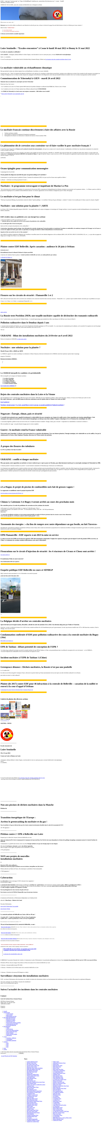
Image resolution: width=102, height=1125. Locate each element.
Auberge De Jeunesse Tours (59, 1063)
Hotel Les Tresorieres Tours (59, 1083)
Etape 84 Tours (30, 1097)
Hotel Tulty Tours (31, 1107)
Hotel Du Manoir (57, 1089)
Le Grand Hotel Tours (58, 1071)
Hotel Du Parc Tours (57, 1065)
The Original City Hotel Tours (34, 1092)
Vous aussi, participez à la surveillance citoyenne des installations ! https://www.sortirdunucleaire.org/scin (16, 982)
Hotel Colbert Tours (57, 1108)
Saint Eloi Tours (56, 1093)
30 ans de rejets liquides (6, 932)
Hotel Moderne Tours (32, 1089)
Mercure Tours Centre (32, 1066)
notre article (3, 906)
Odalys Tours (56, 1061)
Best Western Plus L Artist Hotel (34, 1091)
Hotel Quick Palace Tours (33, 1087)
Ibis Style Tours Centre (32, 1111)
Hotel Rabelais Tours (58, 1107)
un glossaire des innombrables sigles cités (12, 954)
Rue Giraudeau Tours (58, 1091)
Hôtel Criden (30, 1106)
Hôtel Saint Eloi (56, 1087)
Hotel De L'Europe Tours (58, 1112)
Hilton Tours (30, 1073)
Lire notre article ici (5, 554)
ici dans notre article (21, 339)
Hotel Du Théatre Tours (32, 1098)
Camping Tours (30, 1085)
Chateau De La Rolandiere (59, 1070)
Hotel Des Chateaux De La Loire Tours (36, 1082)
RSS (11, 1056)
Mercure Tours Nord (31, 1063)
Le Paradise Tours (57, 1098)
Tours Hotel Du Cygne (58, 1078)
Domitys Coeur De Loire (58, 1082)
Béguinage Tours (57, 1094)
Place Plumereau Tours (32, 1100)
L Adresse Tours (56, 1103)
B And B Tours (56, 1097)
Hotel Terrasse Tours (57, 1075)
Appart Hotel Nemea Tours (59, 1073)
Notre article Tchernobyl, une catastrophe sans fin (12, 93)
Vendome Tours (56, 1074)
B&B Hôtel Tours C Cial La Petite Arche (62, 1117)
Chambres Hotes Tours (32, 1105)
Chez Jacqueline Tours (58, 1110)
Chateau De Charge (57, 1120)
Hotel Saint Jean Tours (58, 1069)
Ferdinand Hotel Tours (32, 1116)
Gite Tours (29, 1117)
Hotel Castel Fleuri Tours (32, 1110)
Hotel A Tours (56, 1068)
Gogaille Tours (30, 1108)
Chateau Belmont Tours (32, 1061)
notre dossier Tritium (5, 908)
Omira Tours (56, 1064)
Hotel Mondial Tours (31, 1078)
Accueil (3, 1056)
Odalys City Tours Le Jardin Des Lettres (36, 1084)
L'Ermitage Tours (31, 1093)
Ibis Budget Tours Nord (32, 1070)
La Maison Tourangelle (32, 1119)
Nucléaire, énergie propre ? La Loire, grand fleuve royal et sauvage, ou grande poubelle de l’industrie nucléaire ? (32, 405)
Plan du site (7, 1056)
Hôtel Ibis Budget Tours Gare (33, 1069)
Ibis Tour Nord (30, 1088)
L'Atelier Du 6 (56, 1100)
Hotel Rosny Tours (57, 1101)
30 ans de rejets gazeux (6, 927)
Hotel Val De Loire (31, 1080)
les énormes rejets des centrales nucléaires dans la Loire (58, 59)
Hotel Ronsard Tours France (33, 1112)
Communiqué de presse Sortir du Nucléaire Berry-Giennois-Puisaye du (17, 689)
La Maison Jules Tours (32, 1096)
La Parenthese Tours (57, 1115)
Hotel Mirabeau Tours (58, 1077)
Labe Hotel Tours (31, 1077)
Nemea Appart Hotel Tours (33, 1075)
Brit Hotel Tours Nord (32, 1071)
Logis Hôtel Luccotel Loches (59, 1105)
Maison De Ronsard (57, 1080)
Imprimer (15, 1056)
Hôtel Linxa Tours (57, 1084)
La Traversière (56, 1116)
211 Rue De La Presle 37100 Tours (61, 1111)
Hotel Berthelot (30, 1114)
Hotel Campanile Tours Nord (59, 1088)
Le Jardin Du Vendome (58, 1092)
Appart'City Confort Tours (33, 1121)
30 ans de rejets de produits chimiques (9, 938)
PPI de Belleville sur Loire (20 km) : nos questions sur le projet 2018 (19, 948)
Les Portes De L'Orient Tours (59, 1079)
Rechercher (3, 1053)
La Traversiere (56, 1106)
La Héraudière (56, 1102)
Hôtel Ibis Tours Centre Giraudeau (35, 1068)
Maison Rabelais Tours (58, 1119)
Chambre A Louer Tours (32, 1094)
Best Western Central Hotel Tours (34, 1101)
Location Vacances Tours (32, 1115)
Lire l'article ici (5, 402)
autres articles (4, 312)
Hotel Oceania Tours (31, 1102)
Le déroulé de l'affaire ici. (6, 257)
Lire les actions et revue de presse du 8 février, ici (12, 493)
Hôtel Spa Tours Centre (32, 1103)
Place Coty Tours (57, 1114)
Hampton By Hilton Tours (33, 1074)
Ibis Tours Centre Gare (32, 1064)
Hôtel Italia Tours (57, 1066)
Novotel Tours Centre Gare (33, 1065)
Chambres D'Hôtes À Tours (33, 1120)
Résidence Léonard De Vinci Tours (61, 1085)
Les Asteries (56, 1096)
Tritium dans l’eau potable (12, 906)
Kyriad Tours (30, 1079)
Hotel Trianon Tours (31, 1083)
